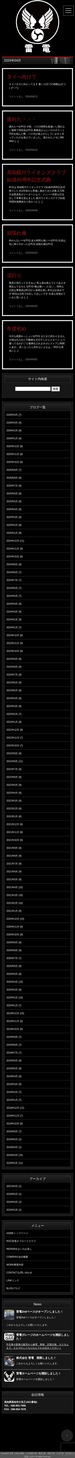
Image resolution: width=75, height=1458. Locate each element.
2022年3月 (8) (13, 800)
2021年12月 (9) (14, 824)
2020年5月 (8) (13, 974)
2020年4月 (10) (14, 981)
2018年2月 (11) (14, 1163)
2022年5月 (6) (13, 785)
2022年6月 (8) (13, 777)
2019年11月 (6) (14, 1021)
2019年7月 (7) (13, 1052)
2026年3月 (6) (13, 422)
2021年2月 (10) (14, 903)
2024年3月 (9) (13, 611)
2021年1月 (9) (13, 911)
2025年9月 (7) (13, 469)
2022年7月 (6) (13, 769)
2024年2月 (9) (13, 619)
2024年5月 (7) (13, 596)
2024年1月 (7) (13, 627)
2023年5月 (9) (13, 690)
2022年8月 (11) (14, 761)
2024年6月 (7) (13, 588)
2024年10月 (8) (14, 556)
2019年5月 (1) (13, 1194)
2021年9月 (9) (13, 848)
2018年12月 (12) (15, 1107)
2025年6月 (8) (13, 493)
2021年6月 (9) (13, 871)
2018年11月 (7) (14, 1115)
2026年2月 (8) (13, 430)
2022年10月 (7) (14, 745)
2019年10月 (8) (14, 1029)
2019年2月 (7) (13, 1092)
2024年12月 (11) (15, 540)
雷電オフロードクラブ (21, 1241)
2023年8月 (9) (13, 666)
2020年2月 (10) (14, 997)
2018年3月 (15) (14, 1155)
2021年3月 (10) (14, 895)
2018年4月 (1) (13, 1147)
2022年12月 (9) (14, 729)
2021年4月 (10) (14, 887)
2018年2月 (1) (13, 1209)
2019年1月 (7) (13, 1100)
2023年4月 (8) (13, 698)
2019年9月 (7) (13, 1037)
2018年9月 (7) (13, 1131)
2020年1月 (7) (13, 1005)
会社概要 (17, 1256)
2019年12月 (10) (15, 1013)
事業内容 (14, 1264)
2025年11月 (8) (14, 454)
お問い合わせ (19, 1272)
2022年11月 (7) (14, 737)
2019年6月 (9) (13, 1060)
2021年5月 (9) (13, 879)
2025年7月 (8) (13, 485)
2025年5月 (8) (13, 501)
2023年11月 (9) (14, 643)
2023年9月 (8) (13, 659)
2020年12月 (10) (15, 918)
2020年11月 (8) (14, 926)
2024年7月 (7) (13, 580)
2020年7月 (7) (13, 958)
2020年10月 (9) (14, 934)
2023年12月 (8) (14, 635)
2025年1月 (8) (13, 533)
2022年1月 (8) (13, 816)
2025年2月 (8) (13, 525)
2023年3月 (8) (13, 706)
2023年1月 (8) (13, 722)
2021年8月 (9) (13, 855)
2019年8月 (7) (13, 1044)
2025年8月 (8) (13, 477)
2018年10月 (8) (14, 1123)
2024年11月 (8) (14, 548)
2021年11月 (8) (14, 832)
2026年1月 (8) (13, 438)
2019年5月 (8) (13, 1068)
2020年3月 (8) (13, 989)
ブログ (13, 1288)
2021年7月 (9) (13, 863)
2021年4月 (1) (13, 1186)
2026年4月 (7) (13, 414)
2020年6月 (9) (13, 966)
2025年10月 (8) (14, 462)
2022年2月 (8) (13, 808)
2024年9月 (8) (13, 564)
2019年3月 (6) (13, 1084)
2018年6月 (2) (13, 1139)
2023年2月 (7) (13, 714)
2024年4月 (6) (13, 603)
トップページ (17, 1233)
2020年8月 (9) (13, 950)
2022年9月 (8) (13, 753)
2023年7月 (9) (13, 674)
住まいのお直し (19, 1249)
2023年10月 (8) (14, 651)
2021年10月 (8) (14, 840)
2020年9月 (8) (13, 942)
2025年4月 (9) (13, 509)
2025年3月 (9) (13, 517)
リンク (12, 1280)
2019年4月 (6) (13, 1076)
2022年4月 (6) (13, 792)
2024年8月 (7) (13, 572)
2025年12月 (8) (14, 446)
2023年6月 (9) (13, 682)
